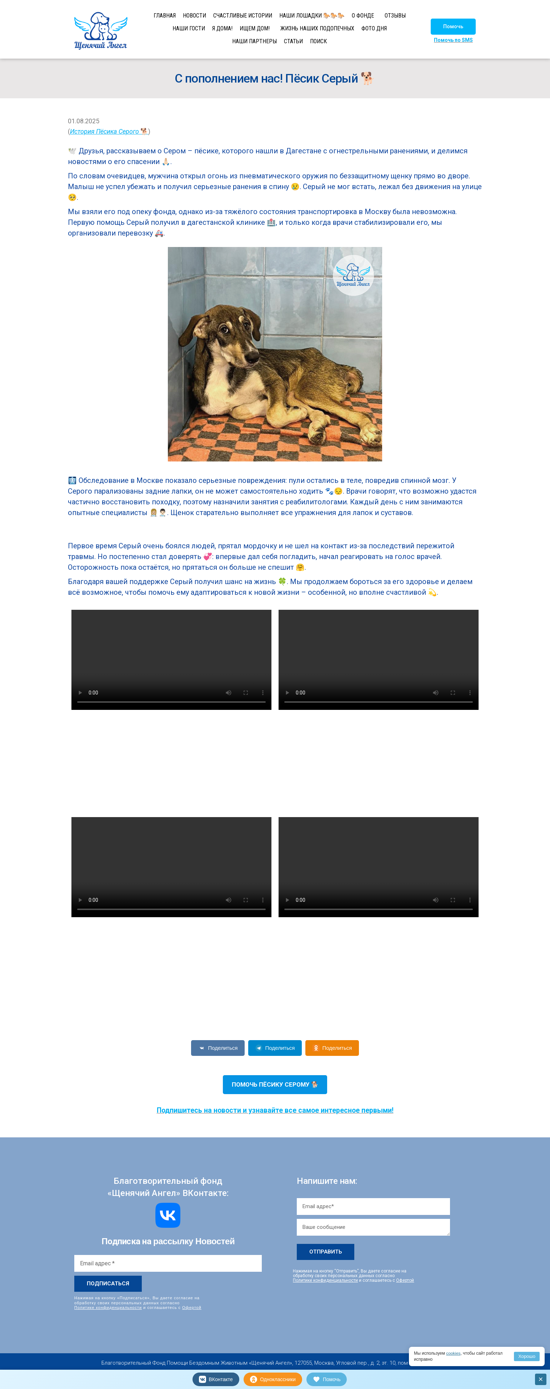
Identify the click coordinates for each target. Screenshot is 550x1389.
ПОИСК (318, 41)
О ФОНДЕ (363, 15)
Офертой (191, 1307)
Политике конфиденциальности (108, 1307)
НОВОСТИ (194, 15)
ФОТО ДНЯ (374, 28)
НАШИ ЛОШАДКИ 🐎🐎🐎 (312, 15)
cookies (453, 1353)
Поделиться (218, 1048)
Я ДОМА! (222, 28)
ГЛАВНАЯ (165, 15)
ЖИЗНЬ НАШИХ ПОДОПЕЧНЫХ (317, 28)
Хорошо (526, 1356)
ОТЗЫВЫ (395, 15)
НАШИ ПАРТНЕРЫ (254, 41)
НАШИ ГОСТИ (188, 28)
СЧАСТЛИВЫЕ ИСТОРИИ (242, 15)
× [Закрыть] (541, 1379)
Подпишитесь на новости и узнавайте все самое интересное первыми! (275, 1110)
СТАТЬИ (293, 41)
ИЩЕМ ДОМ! (255, 28)
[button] (453, 27)
